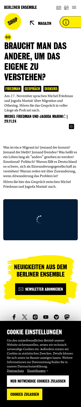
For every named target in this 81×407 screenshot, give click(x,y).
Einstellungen (36, 371)
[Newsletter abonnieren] (40, 289)
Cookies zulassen (24, 394)
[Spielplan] (66, 7)
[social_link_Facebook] (14, 317)
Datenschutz (15, 371)
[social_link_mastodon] (67, 317)
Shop (13, 21)
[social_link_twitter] (24, 317)
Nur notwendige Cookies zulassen (37, 381)
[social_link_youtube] (45, 317)
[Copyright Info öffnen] (71, 126)
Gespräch (32, 89)
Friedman (12, 89)
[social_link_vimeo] (56, 317)
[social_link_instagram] (35, 317)
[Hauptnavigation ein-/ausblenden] (74, 7)
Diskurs (50, 89)
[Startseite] (20, 7)
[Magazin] (59, 7)
